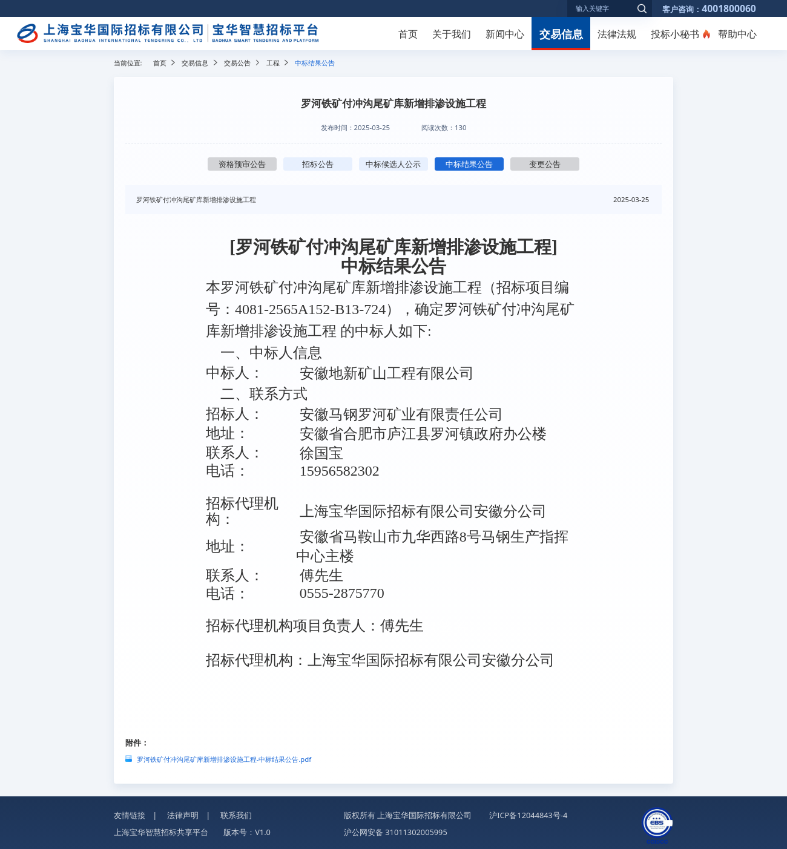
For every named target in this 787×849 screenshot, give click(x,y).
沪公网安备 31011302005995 (395, 832)
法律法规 (617, 34)
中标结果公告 (469, 164)
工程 (273, 62)
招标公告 (318, 164)
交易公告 (237, 62)
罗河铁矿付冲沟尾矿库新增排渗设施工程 (196, 199)
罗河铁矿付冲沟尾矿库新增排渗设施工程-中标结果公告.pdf (224, 759)
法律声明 (183, 815)
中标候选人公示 (393, 164)
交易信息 (561, 33)
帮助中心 (737, 34)
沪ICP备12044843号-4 (528, 815)
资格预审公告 (242, 164)
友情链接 (129, 815)
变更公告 (545, 164)
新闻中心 (505, 34)
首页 (408, 34)
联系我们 (236, 815)
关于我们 (451, 34)
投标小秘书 (675, 34)
